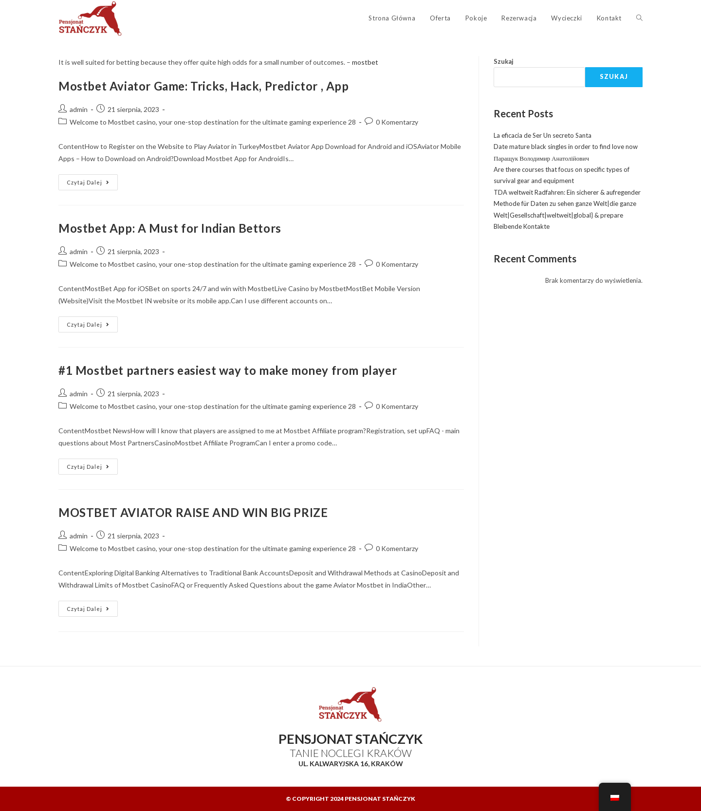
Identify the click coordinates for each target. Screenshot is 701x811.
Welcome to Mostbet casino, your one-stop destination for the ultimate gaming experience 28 (213, 122)
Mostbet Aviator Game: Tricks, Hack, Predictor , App (203, 86)
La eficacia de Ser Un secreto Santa (542, 135)
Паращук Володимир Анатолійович (541, 158)
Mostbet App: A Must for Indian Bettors (169, 228)
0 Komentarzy (397, 122)
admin (79, 109)
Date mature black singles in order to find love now (566, 146)
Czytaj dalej (92, 179)
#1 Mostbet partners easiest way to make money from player (227, 370)
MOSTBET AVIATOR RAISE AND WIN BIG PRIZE (193, 512)
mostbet (365, 62)
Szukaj (504, 61)
